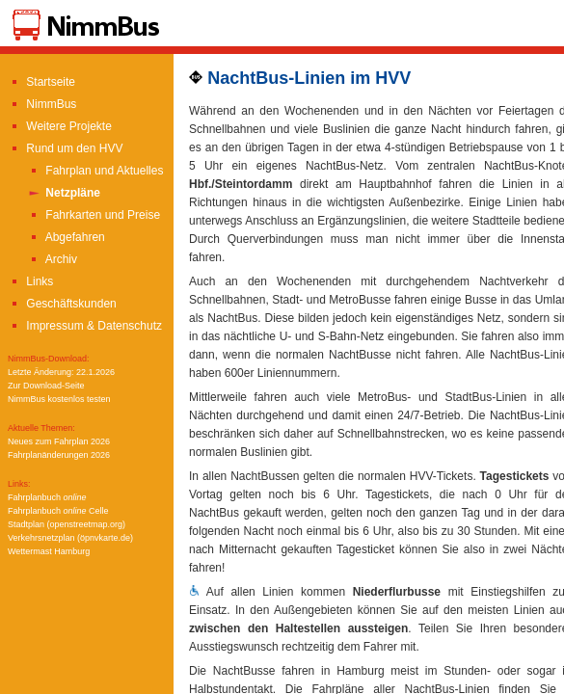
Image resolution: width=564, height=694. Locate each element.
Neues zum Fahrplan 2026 (59, 441)
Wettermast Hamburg (49, 551)
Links (30, 281)
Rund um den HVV (65, 148)
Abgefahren (66, 237)
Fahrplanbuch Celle (58, 511)
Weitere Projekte (60, 126)
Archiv (52, 259)
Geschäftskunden (62, 303)
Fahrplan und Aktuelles (95, 170)
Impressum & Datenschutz (85, 326)
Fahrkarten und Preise (93, 215)
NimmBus (42, 104)
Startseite (41, 82)
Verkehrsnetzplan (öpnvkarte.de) (70, 538)
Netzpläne (63, 193)
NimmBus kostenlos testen (59, 399)
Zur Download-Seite (46, 385)
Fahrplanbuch (47, 497)
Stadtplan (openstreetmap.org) (66, 524)
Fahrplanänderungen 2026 (59, 455)
